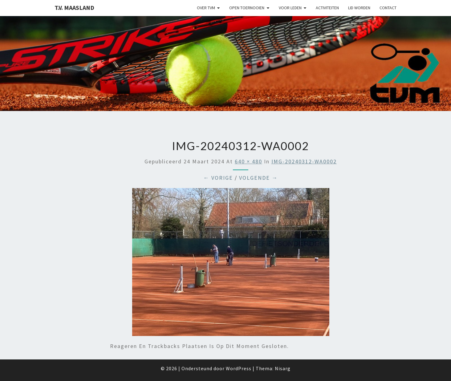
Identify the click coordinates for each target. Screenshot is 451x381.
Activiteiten (327, 7)
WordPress (238, 368)
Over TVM (206, 7)
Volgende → (258, 177)
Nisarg (283, 368)
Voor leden (290, 7)
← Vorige (218, 177)
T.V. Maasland (74, 7)
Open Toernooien (246, 7)
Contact (388, 7)
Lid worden (359, 7)
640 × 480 (248, 161)
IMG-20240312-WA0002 (304, 161)
